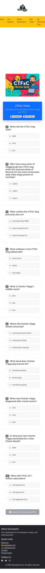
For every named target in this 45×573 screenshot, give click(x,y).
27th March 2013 (17, 492)
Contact (4, 550)
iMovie (13, 266)
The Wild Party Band (18, 385)
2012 (13, 408)
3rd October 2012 (17, 485)
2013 (13, 415)
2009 (13, 136)
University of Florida (18, 340)
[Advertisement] (20, 48)
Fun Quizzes (10, 20)
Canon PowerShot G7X (19, 228)
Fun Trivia (32, 20)
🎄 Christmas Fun (8, 548)
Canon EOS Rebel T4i (18, 235)
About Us (5, 542)
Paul (12, 310)
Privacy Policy (6, 553)
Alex (12, 303)
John (12, 296)
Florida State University (19, 347)
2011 (13, 150)
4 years (13, 191)
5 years (13, 198)
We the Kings (16, 378)
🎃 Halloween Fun (8, 545)
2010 (13, 143)
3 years (13, 184)
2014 (13, 422)
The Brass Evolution (18, 370)
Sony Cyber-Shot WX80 (19, 221)
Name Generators (21, 20)
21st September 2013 (18, 499)
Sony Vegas (15, 273)
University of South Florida (20, 333)
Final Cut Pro (15, 258)
